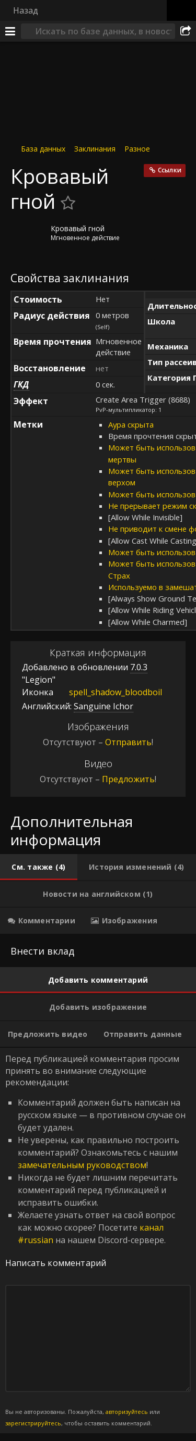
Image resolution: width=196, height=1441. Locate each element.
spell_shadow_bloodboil (107, 692)
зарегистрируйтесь (33, 1423)
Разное (137, 149)
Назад (25, 10)
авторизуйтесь (127, 1411)
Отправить (128, 742)
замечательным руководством (82, 1165)
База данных (43, 149)
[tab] (38, 867)
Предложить (128, 779)
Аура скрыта (131, 424)
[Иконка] (28, 236)
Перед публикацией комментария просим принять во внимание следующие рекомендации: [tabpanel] (98, 1240)
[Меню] (10, 31)
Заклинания (95, 149)
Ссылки (169, 170)
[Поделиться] (185, 31)
